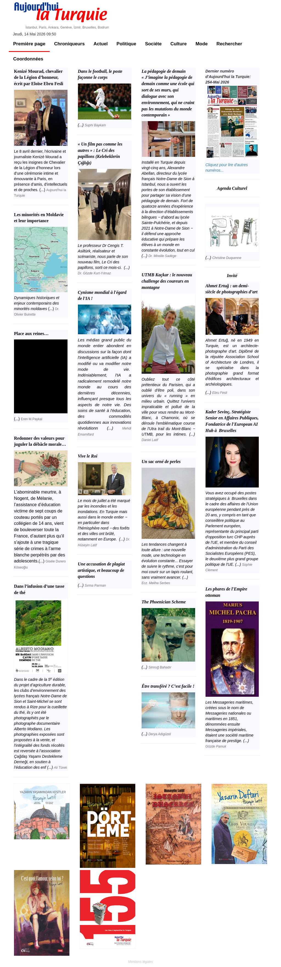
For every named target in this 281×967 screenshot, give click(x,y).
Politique (126, 43)
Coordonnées (28, 59)
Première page (29, 43)
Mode (201, 43)
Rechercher (229, 43)
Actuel (101, 43)
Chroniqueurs (69, 43)
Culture (178, 43)
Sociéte (153, 43)
